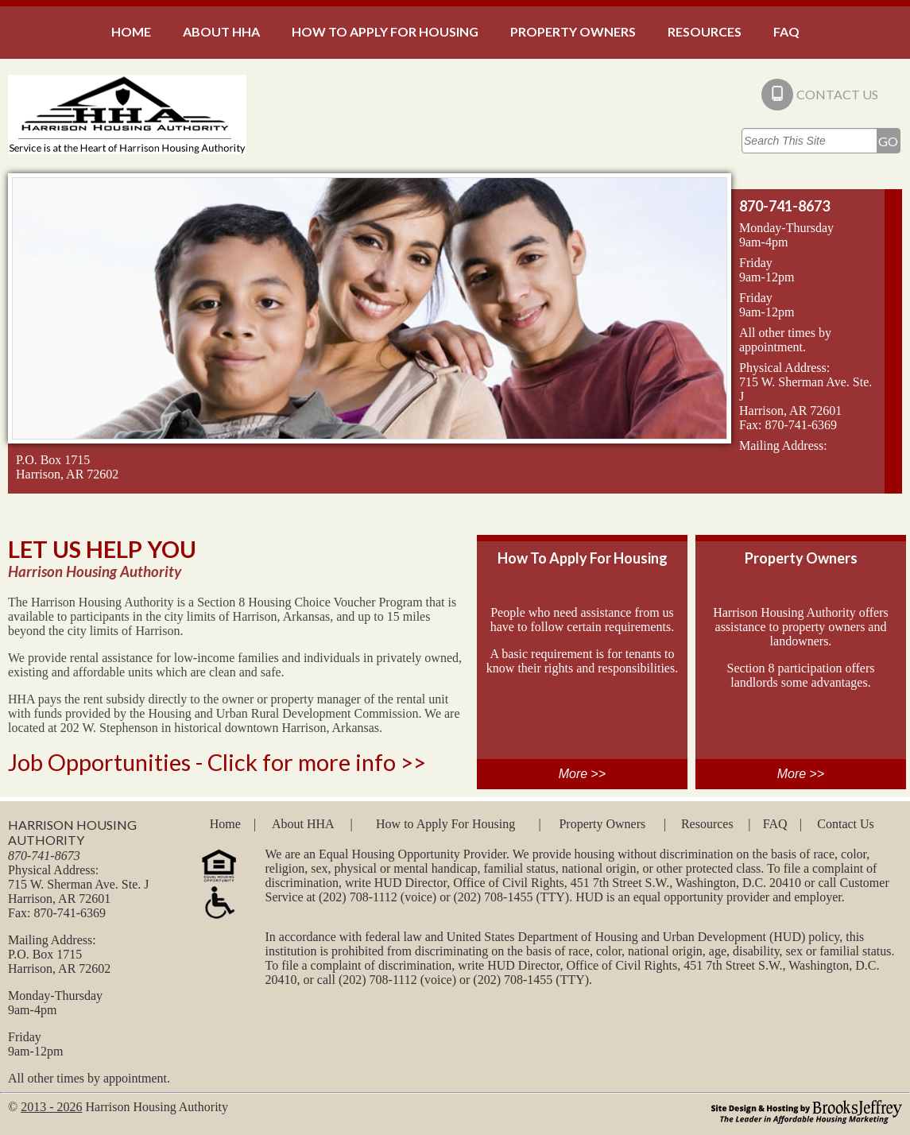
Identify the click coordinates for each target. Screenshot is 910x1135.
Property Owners (602, 824)
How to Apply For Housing (445, 824)
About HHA (303, 824)
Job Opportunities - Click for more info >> (217, 762)
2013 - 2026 (51, 1107)
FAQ (775, 824)
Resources (707, 824)
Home (225, 824)
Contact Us (845, 824)
